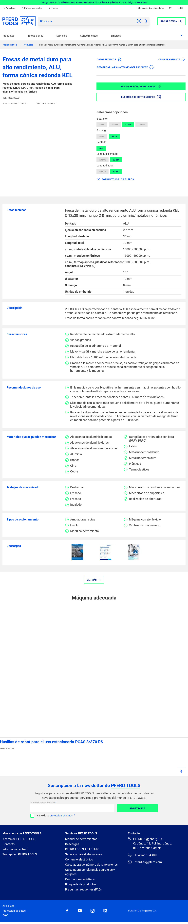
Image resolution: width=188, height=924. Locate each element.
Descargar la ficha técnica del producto (125, 67)
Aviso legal (9, 8)
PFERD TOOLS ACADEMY (82, 849)
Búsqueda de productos (80, 884)
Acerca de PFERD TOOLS (18, 839)
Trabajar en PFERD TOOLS (19, 854)
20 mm (102, 160)
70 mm (116, 171)
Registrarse (137, 808)
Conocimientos (89, 35)
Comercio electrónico (79, 859)
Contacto (8, 844)
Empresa (116, 35)
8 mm (101, 125)
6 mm (101, 136)
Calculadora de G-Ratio (80, 879)
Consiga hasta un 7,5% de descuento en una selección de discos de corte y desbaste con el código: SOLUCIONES (94, 2)
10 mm (115, 125)
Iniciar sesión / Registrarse (141, 86)
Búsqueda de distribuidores (150, 8)
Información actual (14, 849)
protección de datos (61, 815)
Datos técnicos (109, 59)
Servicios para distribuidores (83, 854)
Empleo (53, 8)
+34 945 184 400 (142, 855)
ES (180, 8)
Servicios (61, 35)
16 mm (141, 125)
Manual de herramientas (81, 839)
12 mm (128, 125)
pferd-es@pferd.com (145, 862)
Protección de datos (32, 8)
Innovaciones (35, 35)
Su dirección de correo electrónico (42, 802)
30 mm (116, 160)
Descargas (72, 844)
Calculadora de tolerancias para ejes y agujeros (90, 872)
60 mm (102, 171)
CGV (5, 915)
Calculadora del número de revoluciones (91, 864)
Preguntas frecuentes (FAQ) (83, 889)
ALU (101, 148)
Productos (8, 35)
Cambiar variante (171, 59)
